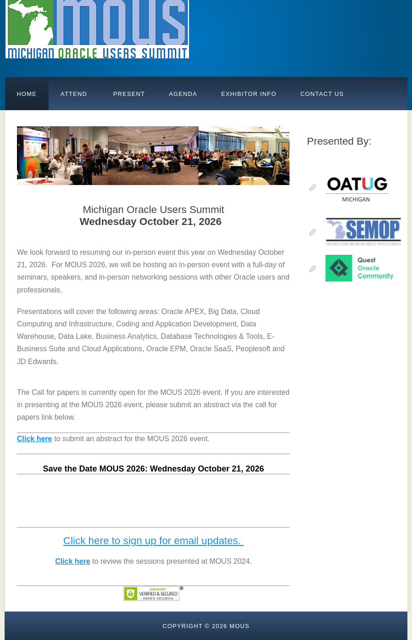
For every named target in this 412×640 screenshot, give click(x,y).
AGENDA (183, 93)
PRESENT (128, 93)
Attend (74, 93)
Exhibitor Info (249, 93)
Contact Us (322, 93)
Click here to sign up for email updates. (153, 540)
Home (27, 93)
